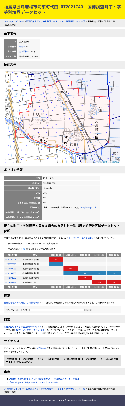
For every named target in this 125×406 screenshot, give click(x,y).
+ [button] (8, 75)
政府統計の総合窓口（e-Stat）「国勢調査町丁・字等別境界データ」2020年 (44, 379)
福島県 (22, 46)
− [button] (8, 79)
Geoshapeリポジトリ (14, 21)
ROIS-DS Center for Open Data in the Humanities (73, 400)
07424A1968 (10, 268)
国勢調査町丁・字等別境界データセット (45, 21)
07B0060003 (10, 264)
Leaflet (99, 162)
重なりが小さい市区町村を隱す (38, 248)
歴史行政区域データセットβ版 (30, 329)
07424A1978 (10, 277)
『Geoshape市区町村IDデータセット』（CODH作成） (34, 382)
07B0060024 (10, 259)
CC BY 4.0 (41, 348)
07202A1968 (10, 282)
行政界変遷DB (50, 243)
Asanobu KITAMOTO (38, 400)
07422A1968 (10, 273)
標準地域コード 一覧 (75, 21)
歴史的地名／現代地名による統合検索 (21, 302)
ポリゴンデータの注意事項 (81, 238)
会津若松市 (24, 51)
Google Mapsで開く (89, 207)
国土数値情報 (33, 243)
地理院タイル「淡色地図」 (111, 162)
